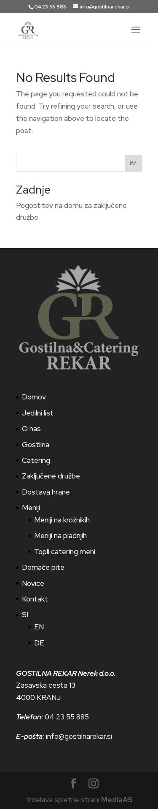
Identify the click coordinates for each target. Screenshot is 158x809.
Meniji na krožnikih (62, 520)
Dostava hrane (46, 492)
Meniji (31, 507)
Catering (36, 460)
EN (39, 626)
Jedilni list (38, 413)
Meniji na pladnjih (60, 535)
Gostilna (35, 444)
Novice (33, 583)
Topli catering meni (64, 551)
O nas (31, 428)
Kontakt (35, 599)
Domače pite (43, 567)
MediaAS (116, 799)
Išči (134, 163)
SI (25, 614)
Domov (34, 397)
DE (39, 643)
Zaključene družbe (51, 476)
